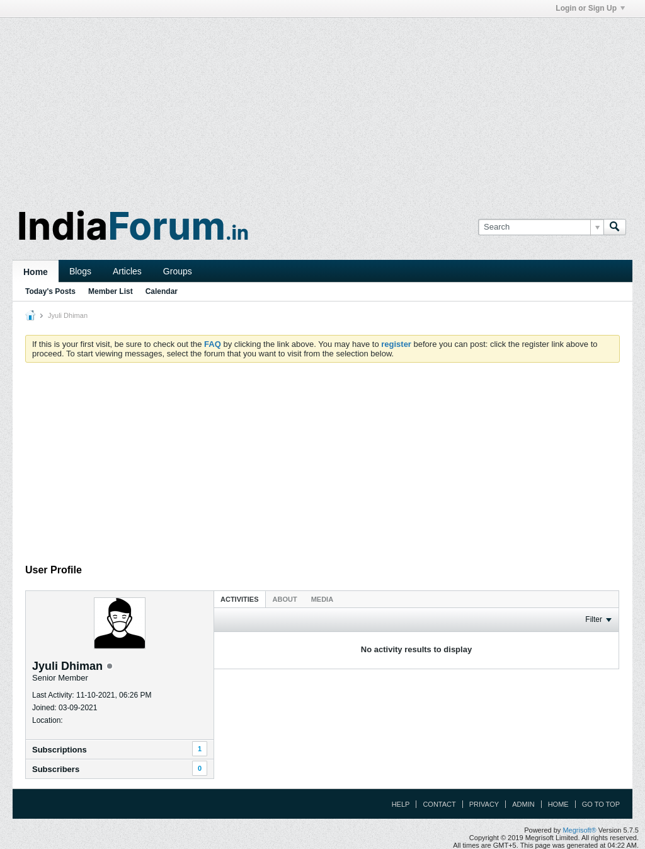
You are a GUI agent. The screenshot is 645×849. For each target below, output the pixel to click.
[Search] (540, 227)
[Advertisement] (322, 106)
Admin (523, 804)
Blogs (80, 271)
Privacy (484, 804)
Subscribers (55, 769)
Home (35, 272)
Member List (110, 291)
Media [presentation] (322, 599)
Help (401, 804)
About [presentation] (285, 599)
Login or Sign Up (590, 8)
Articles (127, 271)
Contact (439, 804)
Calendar (162, 291)
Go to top (601, 804)
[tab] (240, 598)
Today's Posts (50, 291)
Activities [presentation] (239, 599)
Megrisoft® (579, 830)
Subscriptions (59, 749)
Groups (177, 271)
